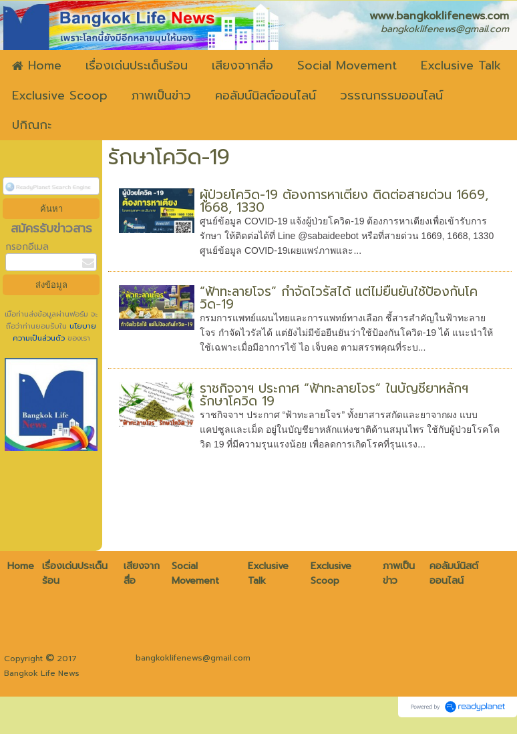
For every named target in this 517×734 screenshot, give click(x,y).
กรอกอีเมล (27, 247)
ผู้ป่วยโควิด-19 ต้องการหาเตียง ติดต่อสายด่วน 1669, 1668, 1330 (344, 201)
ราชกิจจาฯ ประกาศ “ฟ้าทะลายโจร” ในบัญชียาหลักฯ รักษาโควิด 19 (334, 395)
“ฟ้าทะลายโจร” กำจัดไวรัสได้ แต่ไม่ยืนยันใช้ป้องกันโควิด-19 (339, 298)
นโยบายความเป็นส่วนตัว (55, 332)
